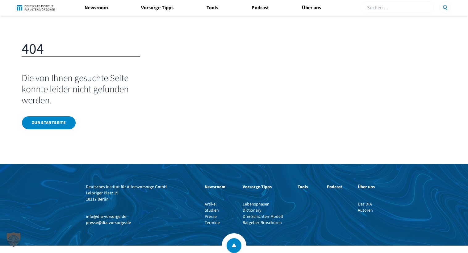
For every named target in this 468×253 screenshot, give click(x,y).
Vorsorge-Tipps (157, 7)
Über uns (311, 7)
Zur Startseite (49, 123)
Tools (212, 7)
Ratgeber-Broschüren (262, 223)
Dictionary (252, 210)
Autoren (365, 210)
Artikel (211, 204)
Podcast (260, 7)
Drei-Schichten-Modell (263, 217)
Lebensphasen (256, 204)
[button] (13, 239)
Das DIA (365, 204)
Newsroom (96, 7)
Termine (212, 223)
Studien (212, 210)
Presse (211, 217)
